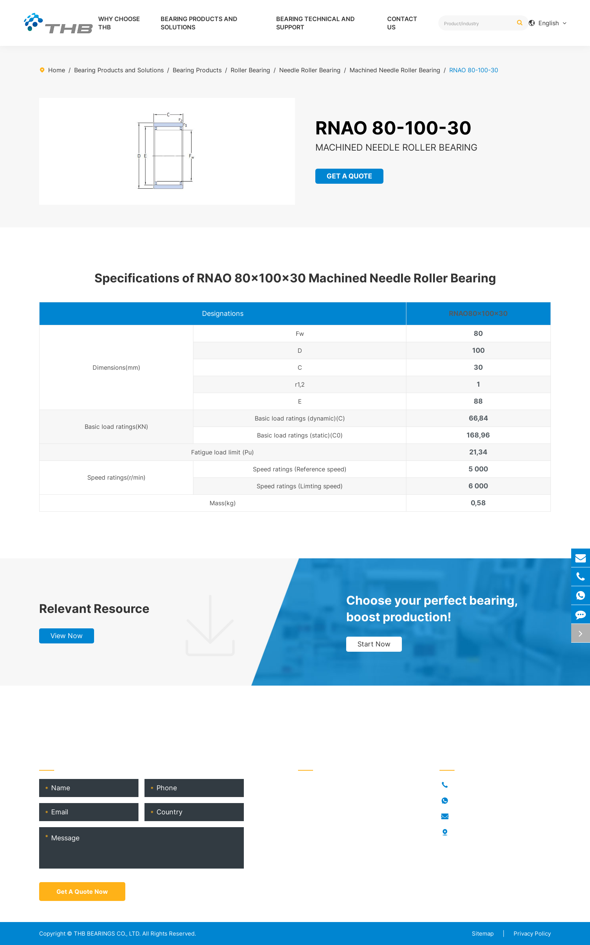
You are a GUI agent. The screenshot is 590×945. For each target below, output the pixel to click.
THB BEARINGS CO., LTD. (107, 933)
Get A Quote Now (82, 891)
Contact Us (402, 23)
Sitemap (483, 933)
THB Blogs (313, 833)
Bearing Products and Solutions (199, 23)
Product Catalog (321, 857)
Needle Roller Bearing (310, 70)
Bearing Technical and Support (315, 23)
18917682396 (471, 801)
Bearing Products (197, 70)
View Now (66, 636)
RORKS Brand (317, 821)
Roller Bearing (250, 70)
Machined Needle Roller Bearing (395, 70)
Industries (311, 797)
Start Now (374, 644)
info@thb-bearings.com (485, 816)
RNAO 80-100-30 (473, 70)
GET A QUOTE (350, 176)
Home (56, 70)
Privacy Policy (532, 933)
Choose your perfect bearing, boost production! (432, 608)
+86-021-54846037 (480, 785)
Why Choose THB (119, 23)
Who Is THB (314, 809)
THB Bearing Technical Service (341, 845)
